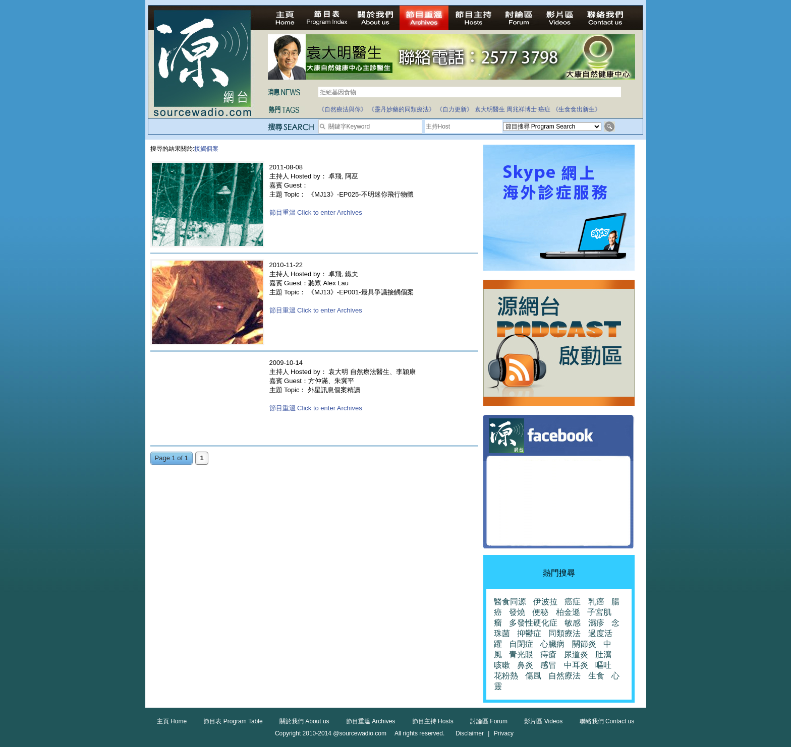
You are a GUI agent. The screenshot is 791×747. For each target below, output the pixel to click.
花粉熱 (506, 675)
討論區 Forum (488, 721)
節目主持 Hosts (433, 721)
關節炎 (584, 644)
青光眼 (521, 654)
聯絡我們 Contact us (607, 721)
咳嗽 (502, 665)
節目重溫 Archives (370, 721)
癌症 (544, 109)
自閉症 (521, 644)
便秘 (540, 612)
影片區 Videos (543, 721)
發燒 (517, 612)
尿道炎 (576, 654)
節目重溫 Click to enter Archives (315, 212)
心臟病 (552, 644)
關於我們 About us (304, 721)
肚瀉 (603, 654)
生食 (596, 675)
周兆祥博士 (521, 109)
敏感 (572, 622)
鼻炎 (525, 665)
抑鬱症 (529, 633)
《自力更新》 (454, 109)
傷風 (533, 675)
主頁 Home (172, 721)
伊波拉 (545, 601)
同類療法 (564, 633)
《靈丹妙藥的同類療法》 (401, 109)
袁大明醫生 (490, 109)
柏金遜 (568, 612)
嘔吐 (603, 665)
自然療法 (564, 675)
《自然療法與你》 (342, 109)
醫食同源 (510, 601)
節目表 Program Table (232, 721)
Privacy (504, 733)
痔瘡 (548, 654)
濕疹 (596, 622)
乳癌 (596, 601)
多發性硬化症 (533, 622)
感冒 (548, 665)
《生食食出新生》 (576, 109)
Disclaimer (470, 733)
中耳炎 (576, 665)
